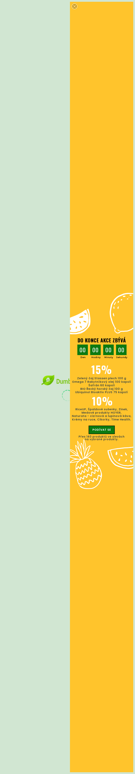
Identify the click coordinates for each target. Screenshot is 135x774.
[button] (74, 6)
